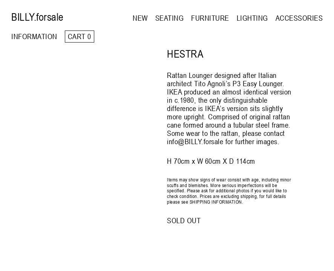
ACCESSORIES (299, 18)
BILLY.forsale (37, 17)
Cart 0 (79, 36)
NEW (140, 18)
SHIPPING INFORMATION (216, 202)
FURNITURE (210, 18)
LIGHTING (252, 18)
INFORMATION (34, 36)
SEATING (169, 18)
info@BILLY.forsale (195, 141)
